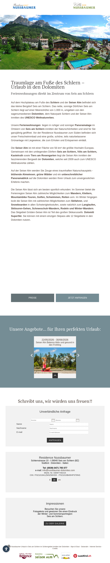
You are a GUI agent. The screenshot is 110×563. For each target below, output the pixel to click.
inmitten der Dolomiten (61, 547)
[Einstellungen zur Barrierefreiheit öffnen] (6, 548)
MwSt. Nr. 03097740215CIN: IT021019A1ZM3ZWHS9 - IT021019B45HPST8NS (55, 474)
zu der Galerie (54, 523)
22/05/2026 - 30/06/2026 (55, 339)
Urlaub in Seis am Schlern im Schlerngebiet (36, 547)
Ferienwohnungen (30, 125)
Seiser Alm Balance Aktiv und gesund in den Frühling (55, 343)
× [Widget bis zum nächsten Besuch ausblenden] (8, 546)
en (59, 480)
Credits (55, 548)
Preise (33, 298)
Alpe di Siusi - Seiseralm (79, 547)
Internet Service (95, 547)
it (49, 480)
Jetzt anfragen (77, 298)
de (54, 480)
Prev (4, 42)
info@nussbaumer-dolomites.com (58, 470)
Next (105, 42)
